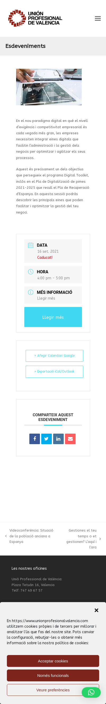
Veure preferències (53, 690)
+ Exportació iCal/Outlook (54, 371)
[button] (96, 610)
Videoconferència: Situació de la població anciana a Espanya (29, 536)
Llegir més (46, 298)
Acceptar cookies (53, 661)
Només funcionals (53, 675)
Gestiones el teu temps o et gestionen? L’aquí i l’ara (80, 538)
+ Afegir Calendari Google (54, 356)
